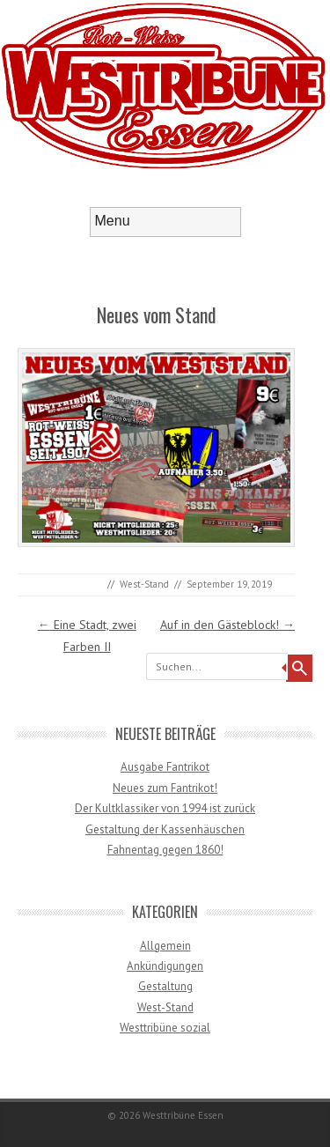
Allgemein (165, 945)
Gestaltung (165, 986)
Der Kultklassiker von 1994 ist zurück (165, 808)
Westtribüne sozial (165, 1027)
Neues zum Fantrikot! (165, 788)
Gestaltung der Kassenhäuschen (165, 829)
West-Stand (144, 584)
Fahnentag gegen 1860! (165, 849)
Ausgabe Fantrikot (165, 766)
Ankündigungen (165, 965)
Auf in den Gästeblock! (227, 625)
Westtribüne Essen (183, 1115)
